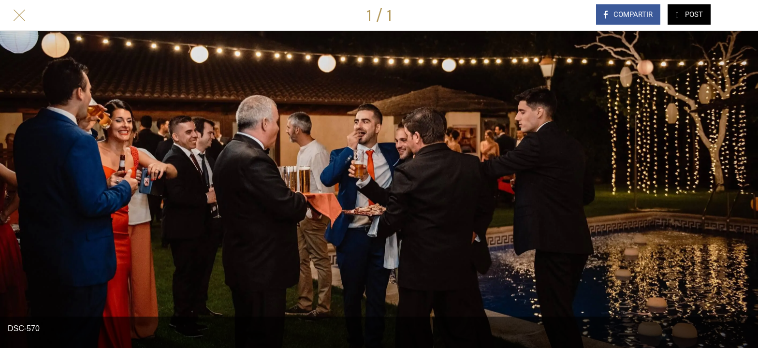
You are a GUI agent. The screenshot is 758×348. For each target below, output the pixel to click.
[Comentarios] (738, 15)
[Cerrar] (19, 15)
